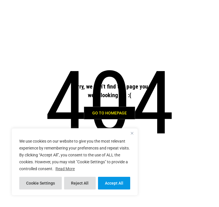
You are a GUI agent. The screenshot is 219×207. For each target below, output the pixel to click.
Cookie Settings (40, 183)
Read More (65, 168)
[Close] (131, 133)
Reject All (80, 183)
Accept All (114, 183)
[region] (74, 161)
